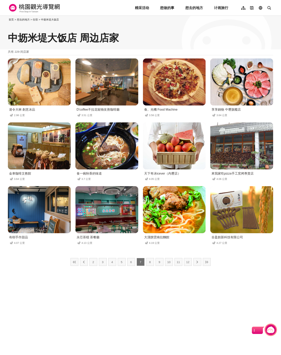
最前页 (74, 262)
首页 (11, 19)
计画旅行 (221, 8)
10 (169, 262)
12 (187, 262)
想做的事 (167, 8)
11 (178, 262)
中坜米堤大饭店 (50, 19)
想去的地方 (194, 8)
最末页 (207, 262)
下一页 (197, 262)
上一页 (84, 262)
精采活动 (142, 8)
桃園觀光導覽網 (34, 8)
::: (7, 19)
